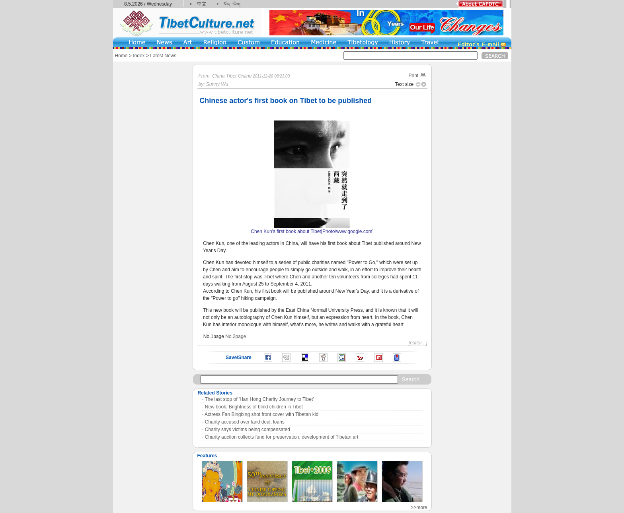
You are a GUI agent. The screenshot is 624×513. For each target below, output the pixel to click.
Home (121, 55)
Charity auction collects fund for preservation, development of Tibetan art (282, 437)
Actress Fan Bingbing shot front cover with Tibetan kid (261, 414)
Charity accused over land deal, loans (245, 422)
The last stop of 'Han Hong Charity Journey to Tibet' (259, 399)
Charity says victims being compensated (247, 429)
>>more (419, 507)
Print (417, 75)
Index (138, 55)
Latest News (163, 55)
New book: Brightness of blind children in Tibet (254, 407)
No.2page (235, 336)
